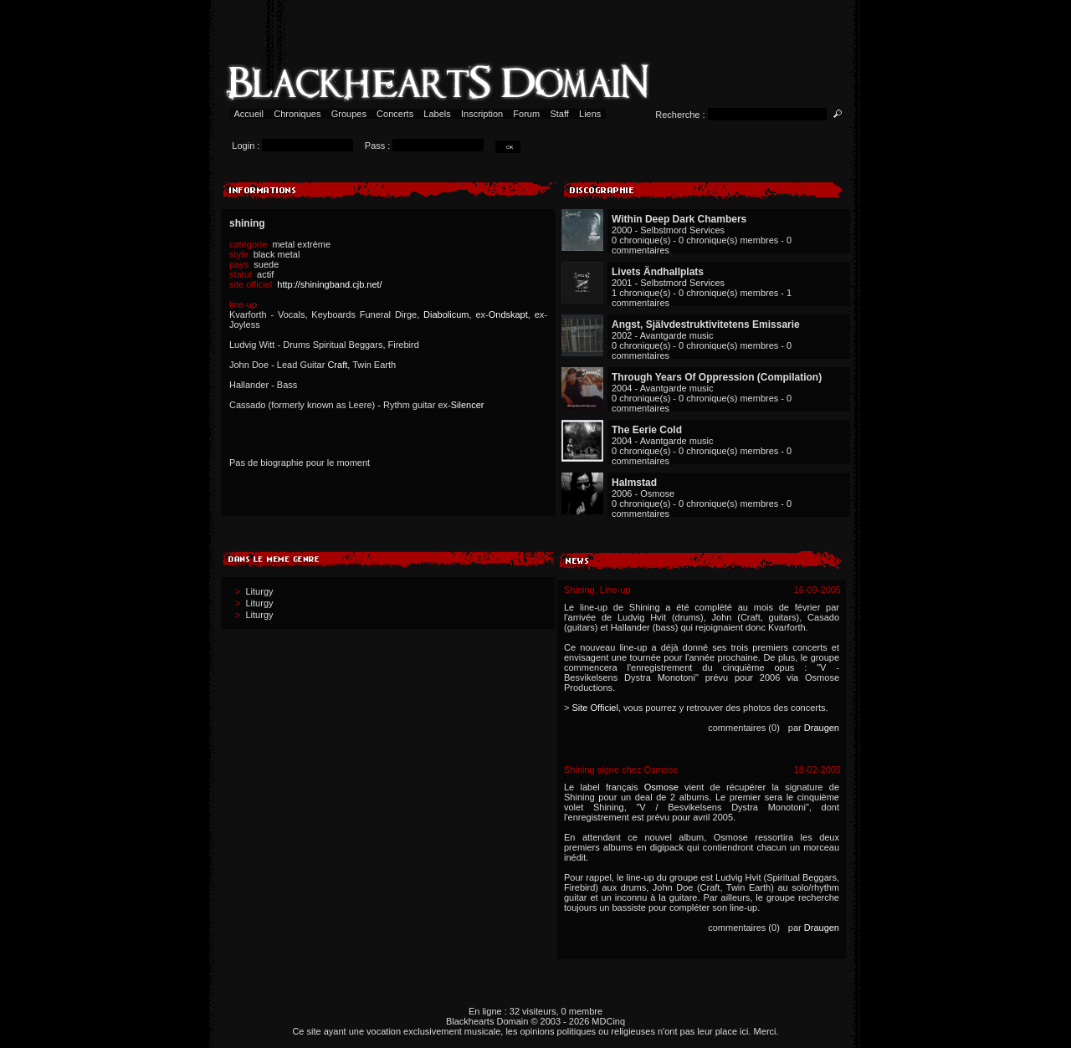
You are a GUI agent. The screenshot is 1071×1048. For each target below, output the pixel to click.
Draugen (821, 728)
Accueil (249, 114)
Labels (437, 114)
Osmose (661, 787)
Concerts (395, 114)
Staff (559, 114)
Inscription (482, 114)
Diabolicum (446, 314)
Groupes (349, 114)
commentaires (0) (744, 728)
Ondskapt (508, 314)
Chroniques (297, 114)
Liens (590, 114)
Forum (526, 114)
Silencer (467, 405)
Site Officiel (594, 708)
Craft (337, 365)
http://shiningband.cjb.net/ (329, 284)
